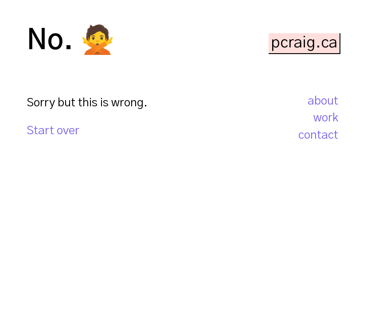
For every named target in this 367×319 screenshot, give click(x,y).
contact (318, 135)
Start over (53, 130)
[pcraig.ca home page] (304, 43)
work (325, 118)
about (323, 101)
